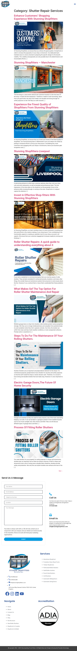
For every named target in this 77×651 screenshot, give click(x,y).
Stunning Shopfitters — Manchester (34, 62)
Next (61, 471)
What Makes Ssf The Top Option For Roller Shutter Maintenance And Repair (36, 290)
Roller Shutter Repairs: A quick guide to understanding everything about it (37, 243)
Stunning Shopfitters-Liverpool (32, 151)
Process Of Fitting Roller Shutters (33, 427)
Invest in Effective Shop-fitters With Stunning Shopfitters (34, 196)
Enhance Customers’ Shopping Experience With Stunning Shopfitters (35, 17)
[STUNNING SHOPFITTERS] (55, 634)
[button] (74, 4)
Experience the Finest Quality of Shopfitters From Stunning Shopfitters (36, 106)
